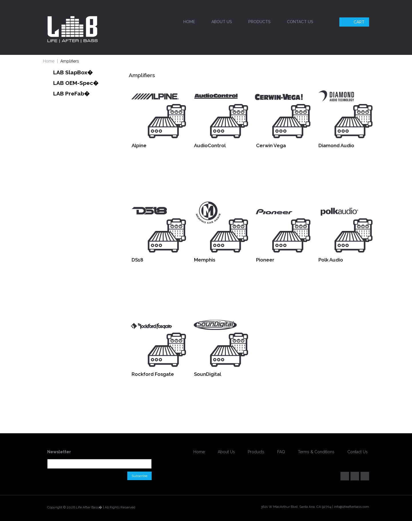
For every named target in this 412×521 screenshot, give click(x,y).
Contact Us (300, 21)
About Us (221, 21)
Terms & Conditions (316, 452)
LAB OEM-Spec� (75, 83)
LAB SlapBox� (73, 72)
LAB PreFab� (71, 93)
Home (189, 21)
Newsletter (59, 452)
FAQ (281, 452)
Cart (355, 22)
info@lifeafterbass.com (351, 507)
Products (259, 21)
